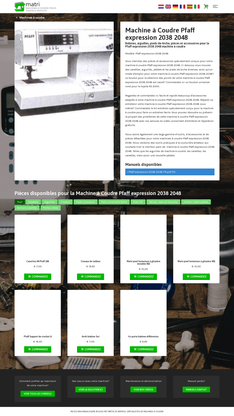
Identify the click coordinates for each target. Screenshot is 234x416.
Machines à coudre (29, 17)
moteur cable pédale (196, 201)
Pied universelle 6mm (114, 201)
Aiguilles (49, 201)
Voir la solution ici (91, 389)
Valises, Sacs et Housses (163, 201)
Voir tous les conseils (38, 393)
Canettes (33, 201)
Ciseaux (65, 201)
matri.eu (122, 411)
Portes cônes (50, 207)
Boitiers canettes (27, 207)
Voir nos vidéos (143, 389)
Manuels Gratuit (196, 389)
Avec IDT (138, 201)
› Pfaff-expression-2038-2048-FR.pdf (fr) (151, 171)
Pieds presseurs (85, 201)
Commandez (37, 276)
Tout (19, 201)
